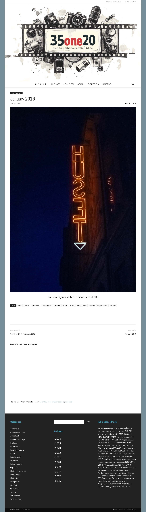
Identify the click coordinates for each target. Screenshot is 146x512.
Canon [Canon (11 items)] (118, 443)
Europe (65, 305)
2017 (58, 476)
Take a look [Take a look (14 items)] (102, 481)
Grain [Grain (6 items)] (127, 470)
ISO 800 (72, 305)
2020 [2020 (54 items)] (100, 478)
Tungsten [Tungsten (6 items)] (129, 476)
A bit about (14, 429)
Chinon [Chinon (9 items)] (127, 478)
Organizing (14, 467)
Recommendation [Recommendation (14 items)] (105, 428)
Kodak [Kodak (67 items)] (101, 445)
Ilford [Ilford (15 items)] (115, 431)
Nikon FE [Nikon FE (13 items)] (101, 456)
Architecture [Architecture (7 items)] (114, 481)
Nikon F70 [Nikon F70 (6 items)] (126, 457)
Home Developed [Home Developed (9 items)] (129, 459)
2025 (58, 438)
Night (84, 305)
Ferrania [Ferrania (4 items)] (116, 459)
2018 (58, 471)
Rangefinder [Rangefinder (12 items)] (102, 484)
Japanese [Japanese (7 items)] (105, 476)
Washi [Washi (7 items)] (130, 434)
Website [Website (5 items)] (100, 470)
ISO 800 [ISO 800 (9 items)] (112, 443)
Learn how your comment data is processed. (56, 402)
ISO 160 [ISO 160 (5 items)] (125, 468)
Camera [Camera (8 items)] (116, 462)
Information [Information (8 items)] (130, 451)
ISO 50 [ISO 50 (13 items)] (119, 437)
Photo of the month (16, 93)
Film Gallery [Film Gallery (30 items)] (115, 439)
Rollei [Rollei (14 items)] (132, 478)
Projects (13, 485)
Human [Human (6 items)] (106, 462)
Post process (15, 481)
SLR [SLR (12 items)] (119, 451)
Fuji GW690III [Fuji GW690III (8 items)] (120, 470)
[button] (133, 84)
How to (13, 453)
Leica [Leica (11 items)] (105, 478)
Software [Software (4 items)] (122, 462)
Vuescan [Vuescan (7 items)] (101, 462)
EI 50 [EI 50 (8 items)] (102, 443)
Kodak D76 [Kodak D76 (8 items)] (132, 468)
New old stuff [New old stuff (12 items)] (103, 434)
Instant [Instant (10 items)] (103, 431)
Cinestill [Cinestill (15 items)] (109, 431)
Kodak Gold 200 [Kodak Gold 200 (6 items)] (117, 457)
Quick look (14, 488)
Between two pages (18, 439)
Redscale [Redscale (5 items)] (109, 465)
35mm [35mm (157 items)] (119, 434)
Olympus (92, 305)
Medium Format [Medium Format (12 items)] (115, 475)
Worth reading (15, 499)
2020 (58, 462)
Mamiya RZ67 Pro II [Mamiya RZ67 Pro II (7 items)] (118, 465)
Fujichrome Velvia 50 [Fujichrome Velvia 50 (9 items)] (110, 451)
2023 (58, 448)
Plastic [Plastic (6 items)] (123, 451)
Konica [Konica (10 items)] (106, 443)
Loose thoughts (16, 464)
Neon (78, 305)
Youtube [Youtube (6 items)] (132, 454)
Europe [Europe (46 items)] (116, 478)
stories (81, 84)
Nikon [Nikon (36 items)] (112, 433)
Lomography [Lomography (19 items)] (110, 486)
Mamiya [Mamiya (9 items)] (110, 448)
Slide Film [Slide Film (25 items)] (126, 473)
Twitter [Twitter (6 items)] (119, 473)
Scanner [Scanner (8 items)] (121, 431)
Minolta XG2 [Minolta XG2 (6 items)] (112, 470)
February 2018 (130, 334)
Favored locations (17, 450)
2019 (58, 466)
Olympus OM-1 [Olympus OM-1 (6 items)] (110, 446)
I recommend (15, 457)
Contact (133, 1)
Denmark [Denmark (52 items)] (126, 442)
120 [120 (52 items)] (129, 486)
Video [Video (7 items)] (105, 470)
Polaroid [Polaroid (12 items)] (108, 456)
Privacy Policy (131, 510)
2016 (58, 481)
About (127, 1)
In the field (14, 460)
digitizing (107, 84)
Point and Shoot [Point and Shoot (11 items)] (114, 484)
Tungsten (113, 305)
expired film (93, 84)
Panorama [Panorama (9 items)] (101, 454)
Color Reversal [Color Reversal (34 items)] (119, 428)
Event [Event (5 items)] (121, 459)
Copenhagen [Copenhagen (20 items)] (107, 459)
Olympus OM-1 (102, 305)
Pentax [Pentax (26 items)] (101, 473)
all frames (55, 84)
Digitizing (13, 443)
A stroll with (14, 436)
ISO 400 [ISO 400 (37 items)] (117, 448)
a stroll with (41, 84)
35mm (19, 305)
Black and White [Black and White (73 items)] (107, 436)
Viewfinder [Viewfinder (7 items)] (126, 437)
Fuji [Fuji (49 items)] (126, 434)
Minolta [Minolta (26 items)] (105, 439)
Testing (13, 492)
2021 (58, 457)
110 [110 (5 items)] (132, 473)
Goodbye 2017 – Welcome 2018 (22, 334)
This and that (15, 496)
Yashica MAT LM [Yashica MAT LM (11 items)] (127, 445)
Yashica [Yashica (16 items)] (123, 486)
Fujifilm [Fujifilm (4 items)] (126, 454)
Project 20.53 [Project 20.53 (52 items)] (113, 453)
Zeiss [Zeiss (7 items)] (118, 487)
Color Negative (46, 305)
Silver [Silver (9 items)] (124, 476)
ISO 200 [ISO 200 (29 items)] (128, 431)
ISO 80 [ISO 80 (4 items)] (122, 478)
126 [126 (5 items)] (108, 481)
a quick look (68, 84)
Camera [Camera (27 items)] (124, 483)
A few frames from (17, 432)
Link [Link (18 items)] (109, 478)
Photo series (15, 474)
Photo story (14, 478)
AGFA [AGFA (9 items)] (99, 476)
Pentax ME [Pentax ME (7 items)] (118, 468)
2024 (58, 443)
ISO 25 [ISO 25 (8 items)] (118, 445)
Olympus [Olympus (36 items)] (102, 448)
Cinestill (26, 305)
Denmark (57, 305)
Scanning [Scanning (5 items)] (111, 468)
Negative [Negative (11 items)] (125, 440)
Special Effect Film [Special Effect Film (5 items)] (110, 473)
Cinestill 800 (35, 305)
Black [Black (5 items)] (121, 454)
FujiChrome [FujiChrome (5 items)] (123, 481)
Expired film (14, 446)
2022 (58, 452)
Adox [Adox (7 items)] (111, 462)
